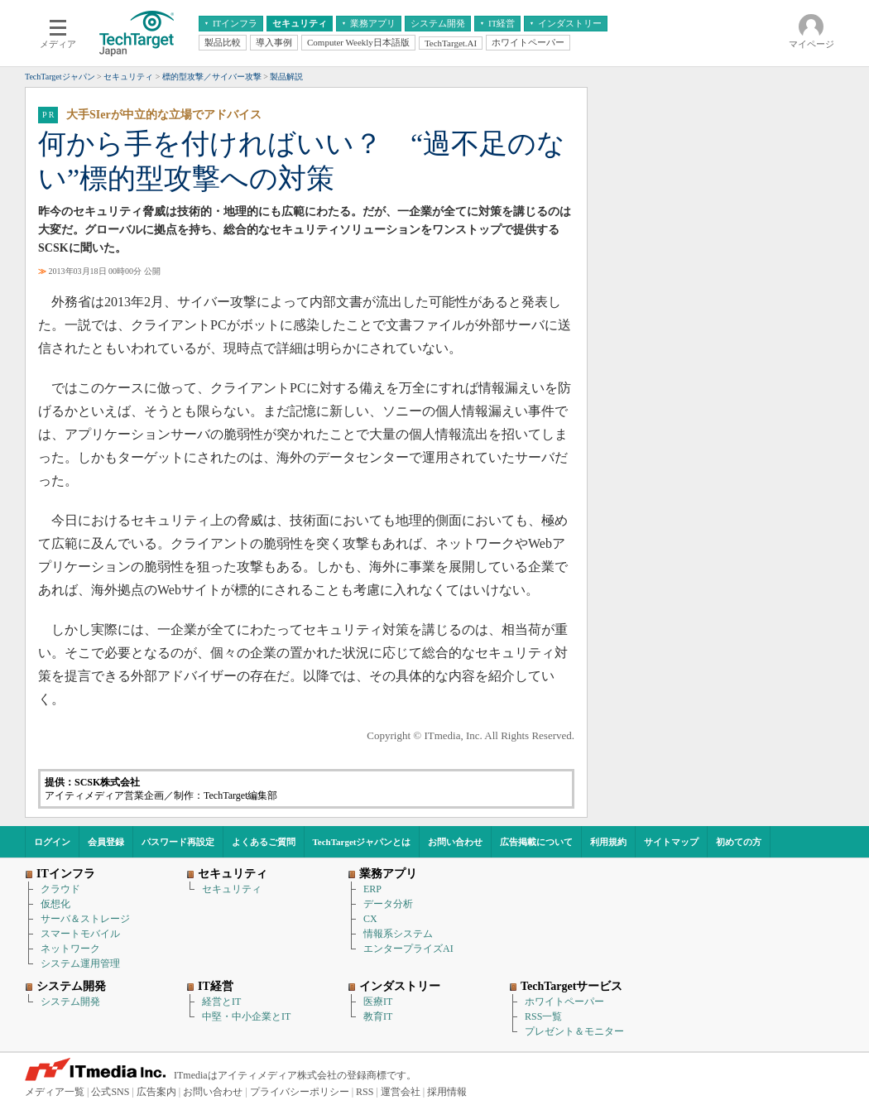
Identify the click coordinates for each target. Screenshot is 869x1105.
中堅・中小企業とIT (246, 1016)
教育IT (377, 1016)
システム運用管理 (80, 963)
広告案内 (156, 1092)
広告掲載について (536, 842)
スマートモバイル (80, 933)
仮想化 (55, 904)
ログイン (52, 842)
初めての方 (738, 842)
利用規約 (608, 842)
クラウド (60, 889)
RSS (364, 1092)
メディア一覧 (54, 1092)
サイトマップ (671, 842)
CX (370, 919)
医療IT (377, 1001)
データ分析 (388, 904)
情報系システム (398, 933)
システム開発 (70, 1001)
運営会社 (400, 1092)
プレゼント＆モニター (574, 1031)
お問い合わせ (455, 842)
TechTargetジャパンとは (362, 842)
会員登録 (106, 842)
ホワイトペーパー (564, 1001)
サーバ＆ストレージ (85, 919)
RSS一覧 (543, 1016)
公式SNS (110, 1092)
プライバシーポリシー (299, 1092)
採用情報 (447, 1092)
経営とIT (221, 1001)
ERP (372, 889)
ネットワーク (70, 948)
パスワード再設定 (178, 842)
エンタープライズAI (408, 948)
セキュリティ (232, 889)
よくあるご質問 (263, 842)
